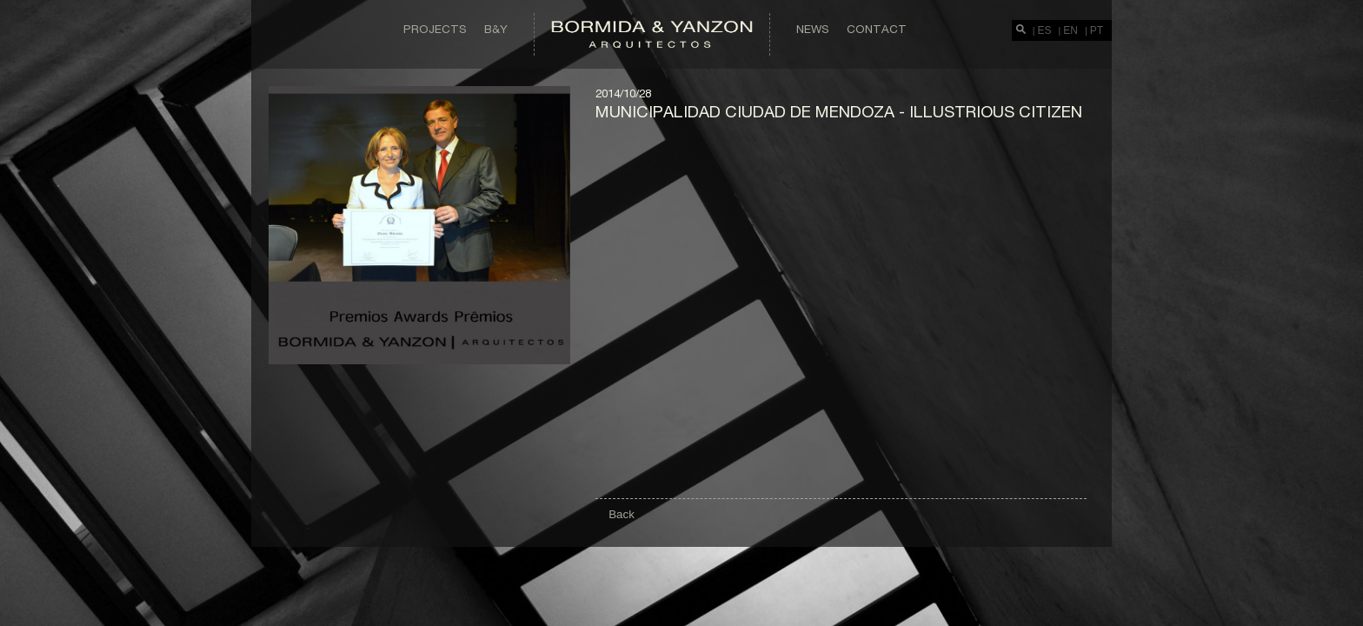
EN (1070, 30)
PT (1096, 30)
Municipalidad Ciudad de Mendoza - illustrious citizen (838, 111)
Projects (435, 29)
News (812, 29)
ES (1045, 30)
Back (621, 514)
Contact (877, 29)
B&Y (496, 29)
